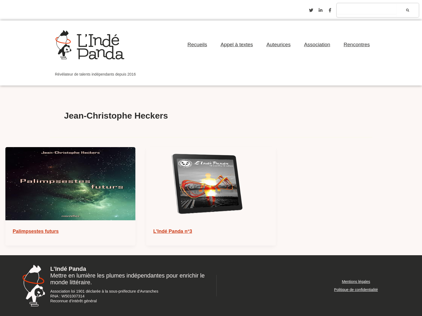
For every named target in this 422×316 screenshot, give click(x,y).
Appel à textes (236, 44)
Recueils (197, 44)
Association (317, 44)
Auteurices (278, 44)
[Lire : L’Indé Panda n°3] (211, 183)
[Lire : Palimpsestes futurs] (70, 183)
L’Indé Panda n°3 (172, 231)
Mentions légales (356, 281)
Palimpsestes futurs (36, 231)
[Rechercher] (407, 10)
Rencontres (357, 44)
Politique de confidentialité (356, 289)
